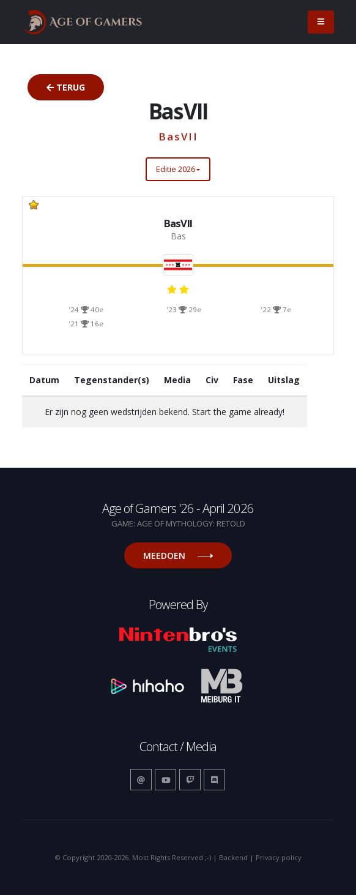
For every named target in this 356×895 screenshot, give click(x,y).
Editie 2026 (175, 168)
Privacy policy (279, 857)
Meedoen (178, 555)
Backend (233, 857)
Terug (65, 87)
